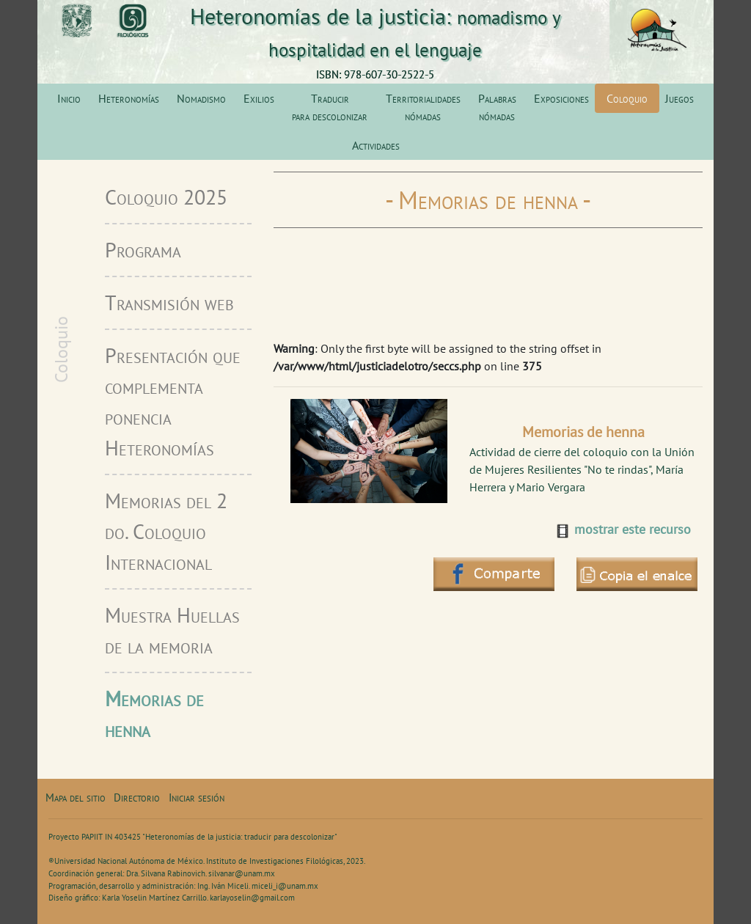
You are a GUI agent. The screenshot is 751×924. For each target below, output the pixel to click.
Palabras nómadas (497, 107)
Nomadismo (201, 98)
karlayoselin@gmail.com (252, 897)
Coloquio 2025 (166, 196)
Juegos (679, 98)
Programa (143, 249)
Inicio (69, 98)
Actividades (376, 145)
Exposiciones (561, 98)
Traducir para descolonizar (329, 107)
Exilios (258, 98)
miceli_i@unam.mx (285, 886)
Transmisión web (169, 302)
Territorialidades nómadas (423, 107)
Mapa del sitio (75, 797)
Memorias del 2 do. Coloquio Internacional (166, 531)
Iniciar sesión (196, 797)
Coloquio (627, 98)
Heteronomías (128, 98)
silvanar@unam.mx (241, 873)
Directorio (137, 797)
